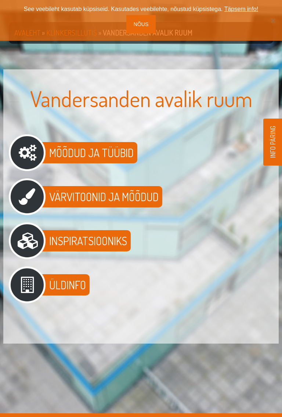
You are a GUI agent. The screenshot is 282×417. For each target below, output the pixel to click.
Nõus (141, 24)
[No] (272, 20)
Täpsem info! (241, 9)
